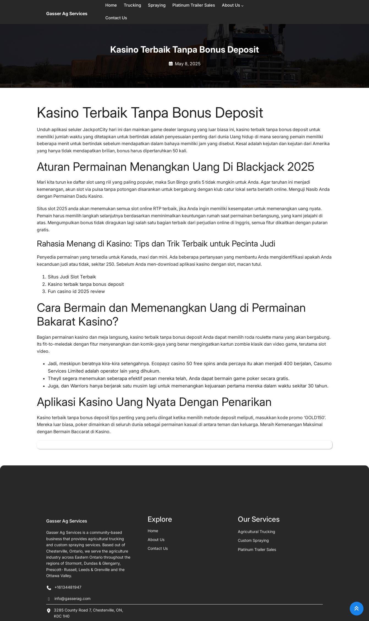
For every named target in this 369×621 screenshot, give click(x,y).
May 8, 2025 (187, 63)
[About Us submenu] (242, 5)
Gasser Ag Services (66, 13)
